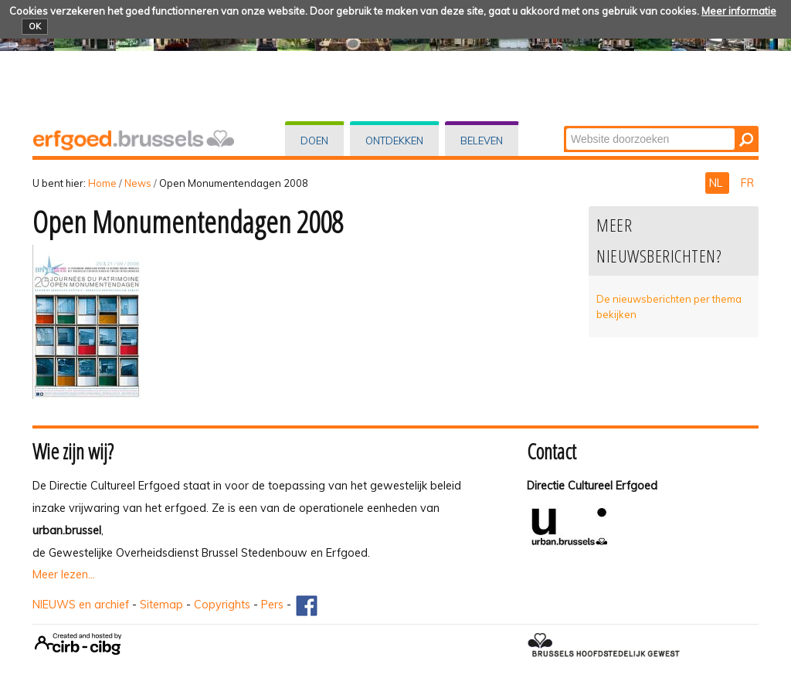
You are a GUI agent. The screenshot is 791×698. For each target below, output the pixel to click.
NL (717, 183)
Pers (272, 605)
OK (35, 26)
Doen (314, 140)
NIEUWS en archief (80, 605)
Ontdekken (394, 140)
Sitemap (161, 605)
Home (102, 183)
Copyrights (222, 605)
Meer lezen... (63, 574)
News (137, 183)
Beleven (481, 140)
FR (747, 183)
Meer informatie (738, 11)
